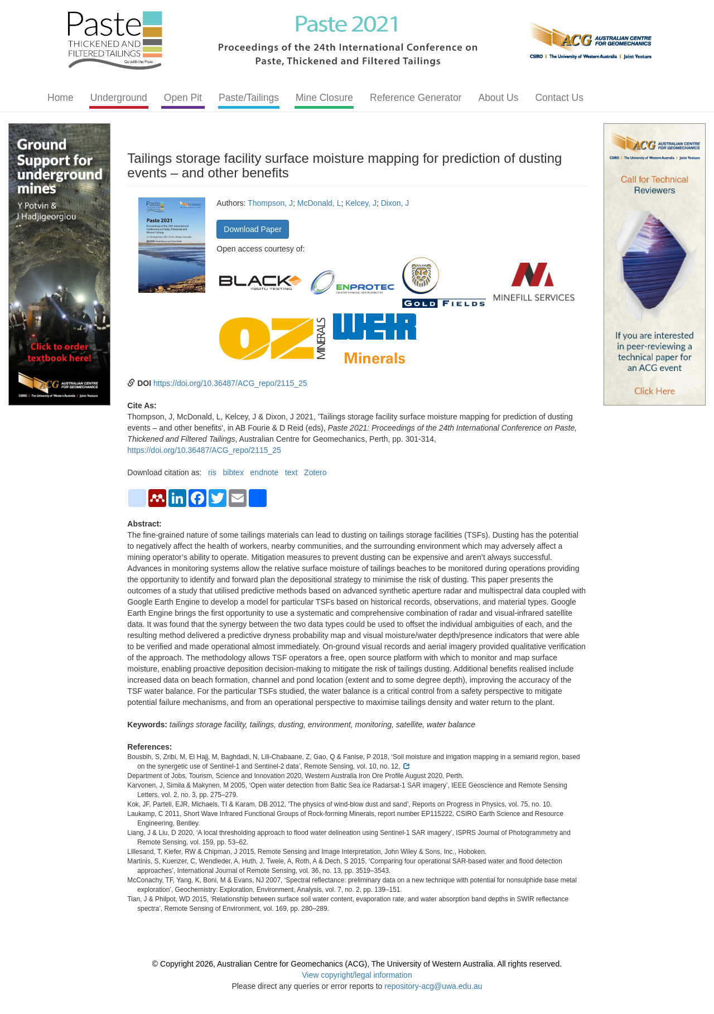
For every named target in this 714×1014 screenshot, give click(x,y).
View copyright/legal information (357, 974)
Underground (118, 97)
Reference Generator (415, 97)
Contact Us (559, 97)
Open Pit (183, 97)
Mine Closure (324, 97)
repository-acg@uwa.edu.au (433, 986)
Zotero (315, 472)
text (291, 472)
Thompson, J (270, 203)
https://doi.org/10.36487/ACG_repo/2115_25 (230, 383)
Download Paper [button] (253, 229)
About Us (498, 97)
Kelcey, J (361, 203)
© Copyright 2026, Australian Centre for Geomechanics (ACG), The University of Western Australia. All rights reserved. (357, 963)
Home (60, 97)
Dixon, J (395, 203)
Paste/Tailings (249, 97)
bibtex (233, 472)
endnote (264, 472)
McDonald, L (319, 203)
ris (212, 472)
